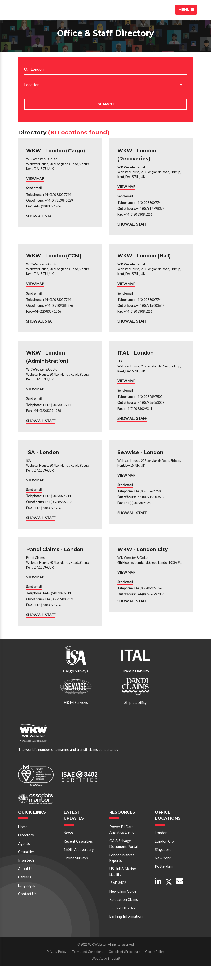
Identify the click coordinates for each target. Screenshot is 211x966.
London (161, 833)
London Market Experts (121, 858)
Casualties (26, 852)
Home (23, 827)
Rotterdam (164, 866)
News (68, 833)
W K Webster (32, 9)
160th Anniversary (79, 849)
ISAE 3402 (117, 883)
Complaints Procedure (124, 951)
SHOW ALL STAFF (40, 216)
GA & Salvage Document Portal (123, 843)
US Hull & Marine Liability (122, 872)
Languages (26, 885)
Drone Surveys (76, 858)
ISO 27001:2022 (122, 908)
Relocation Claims (123, 899)
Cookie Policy (154, 951)
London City (165, 841)
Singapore (163, 849)
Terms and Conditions (87, 951)
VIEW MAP (35, 178)
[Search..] (109, 69)
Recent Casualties (78, 841)
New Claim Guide (122, 891)
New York (163, 858)
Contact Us (27, 894)
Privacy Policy (56, 951)
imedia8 (114, 958)
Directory (26, 835)
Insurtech (26, 860)
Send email (34, 188)
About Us (25, 868)
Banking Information (126, 916)
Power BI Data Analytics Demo (122, 829)
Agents (24, 843)
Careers (24, 877)
